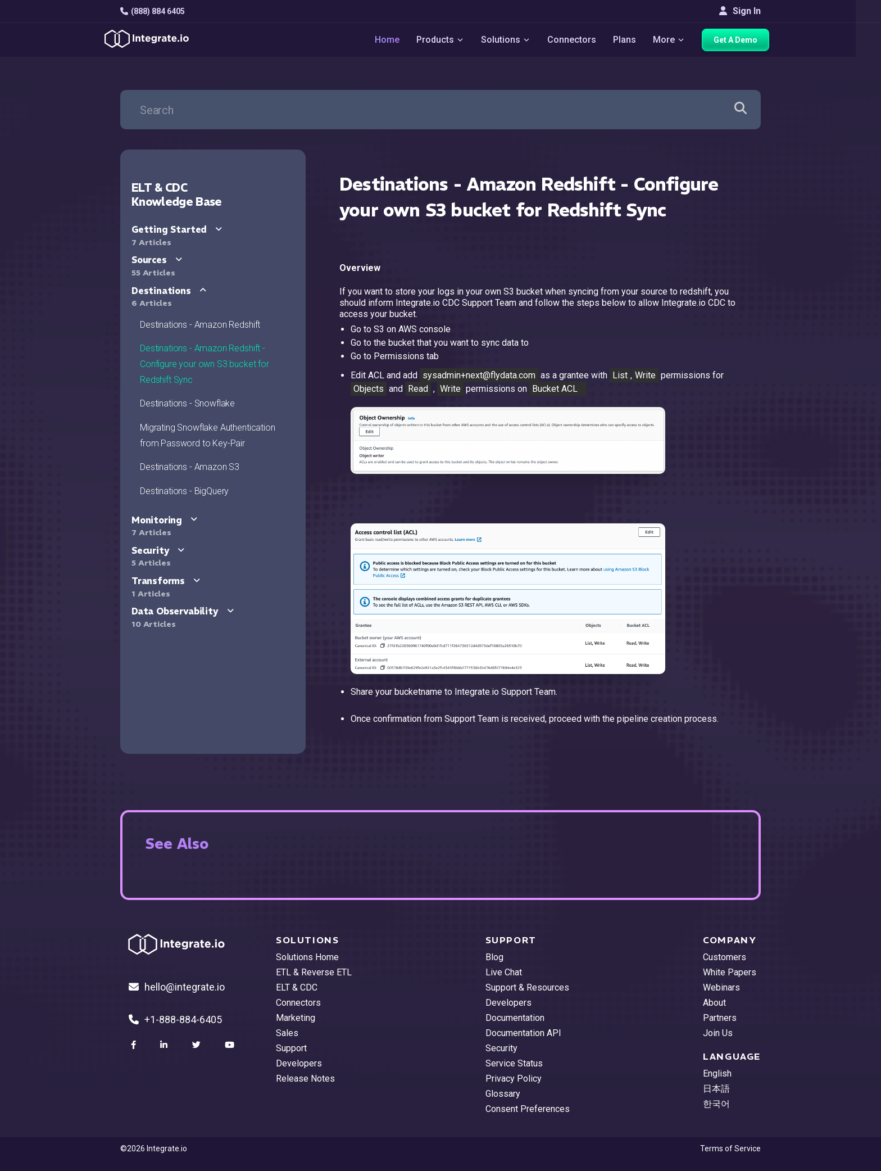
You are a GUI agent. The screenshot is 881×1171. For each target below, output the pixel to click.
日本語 (716, 1088)
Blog (494, 957)
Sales (287, 1033)
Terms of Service (730, 1148)
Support (291, 1048)
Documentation (514, 1017)
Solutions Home (307, 957)
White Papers (729, 972)
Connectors (571, 39)
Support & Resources (527, 987)
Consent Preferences (527, 1109)
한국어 (716, 1103)
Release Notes (305, 1078)
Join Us (718, 1033)
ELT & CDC (296, 987)
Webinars (721, 987)
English (717, 1073)
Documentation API (523, 1033)
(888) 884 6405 (152, 11)
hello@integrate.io (177, 987)
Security (501, 1048)
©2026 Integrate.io (153, 1148)
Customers (724, 957)
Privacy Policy (513, 1078)
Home (387, 39)
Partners (720, 1017)
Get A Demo (735, 39)
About (714, 1002)
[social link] (135, 1045)
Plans (624, 39)
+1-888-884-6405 (175, 1019)
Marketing (295, 1017)
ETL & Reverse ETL (314, 972)
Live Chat (503, 972)
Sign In (740, 11)
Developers (299, 1063)
